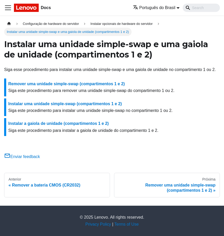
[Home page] (9, 24)
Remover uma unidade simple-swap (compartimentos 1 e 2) (66, 84)
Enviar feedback (22, 156)
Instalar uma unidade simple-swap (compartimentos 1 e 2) (65, 104)
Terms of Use (126, 224)
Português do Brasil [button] (154, 7)
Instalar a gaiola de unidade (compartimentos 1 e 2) (58, 123)
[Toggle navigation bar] (8, 8)
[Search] (201, 8)
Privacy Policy (98, 224)
